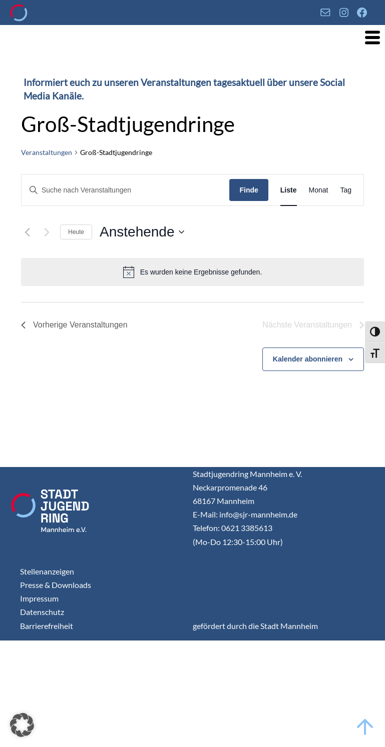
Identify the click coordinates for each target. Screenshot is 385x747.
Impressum (39, 598)
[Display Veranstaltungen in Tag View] (345, 190)
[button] (22, 725)
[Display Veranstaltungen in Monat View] (318, 190)
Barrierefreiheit (46, 625)
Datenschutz (42, 611)
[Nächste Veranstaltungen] (47, 232)
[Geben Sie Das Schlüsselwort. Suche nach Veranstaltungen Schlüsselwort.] (125, 190)
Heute (76, 232)
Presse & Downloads (55, 585)
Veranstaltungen (46, 152)
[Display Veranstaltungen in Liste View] (288, 190)
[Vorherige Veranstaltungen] (27, 232)
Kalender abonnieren (307, 359)
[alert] (192, 272)
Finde (248, 190)
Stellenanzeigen (47, 571)
